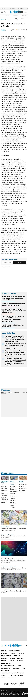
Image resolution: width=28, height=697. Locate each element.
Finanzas (24, 15)
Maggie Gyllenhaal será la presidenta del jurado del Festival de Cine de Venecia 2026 (13, 298)
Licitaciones (12, 678)
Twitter (2, 645)
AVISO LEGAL (5, 675)
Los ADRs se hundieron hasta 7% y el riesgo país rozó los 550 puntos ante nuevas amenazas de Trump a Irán (15, 346)
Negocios (4, 658)
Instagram (8, 645)
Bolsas (10, 392)
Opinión (12, 658)
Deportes (20, 660)
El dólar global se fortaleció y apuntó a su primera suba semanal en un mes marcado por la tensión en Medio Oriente (13, 496)
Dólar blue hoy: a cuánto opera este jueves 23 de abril (13, 326)
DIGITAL (6, 684)
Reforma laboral (21, 8)
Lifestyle (20, 658)
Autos (19, 665)
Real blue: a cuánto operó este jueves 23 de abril (23, 488)
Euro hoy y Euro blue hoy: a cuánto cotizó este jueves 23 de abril (14, 529)
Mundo (12, 660)
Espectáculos (5, 668)
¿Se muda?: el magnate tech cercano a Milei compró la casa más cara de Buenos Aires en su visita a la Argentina (15, 338)
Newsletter (23, 645)
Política (21, 653)
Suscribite (20, 262)
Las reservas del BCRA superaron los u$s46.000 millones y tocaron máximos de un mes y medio (4, 494)
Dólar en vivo (12, 8)
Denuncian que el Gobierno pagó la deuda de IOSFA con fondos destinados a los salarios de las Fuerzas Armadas (13, 318)
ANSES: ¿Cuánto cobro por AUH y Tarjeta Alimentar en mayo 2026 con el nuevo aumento (14, 310)
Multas (3, 678)
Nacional (4, 660)
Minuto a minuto (5, 557)
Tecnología (16, 668)
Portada (4, 651)
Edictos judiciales (17, 675)
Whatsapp (20, 645)
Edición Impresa (6, 663)
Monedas (3, 392)
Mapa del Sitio (5, 670)
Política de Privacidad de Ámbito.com (12, 673)
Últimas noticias (14, 651)
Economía (15, 15)
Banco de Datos (6, 656)
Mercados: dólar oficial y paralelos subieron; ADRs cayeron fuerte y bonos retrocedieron (13, 560)
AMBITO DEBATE (21, 684)
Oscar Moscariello (3, 30)
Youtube (16, 645)
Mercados (17, 656)
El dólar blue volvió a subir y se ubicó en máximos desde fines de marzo (13, 569)
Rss (24, 668)
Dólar (7, 15)
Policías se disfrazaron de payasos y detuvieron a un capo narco (13, 304)
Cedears (25, 392)
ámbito (2, 19)
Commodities (17, 392)
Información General (8, 665)
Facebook (5, 645)
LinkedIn (12, 645)
